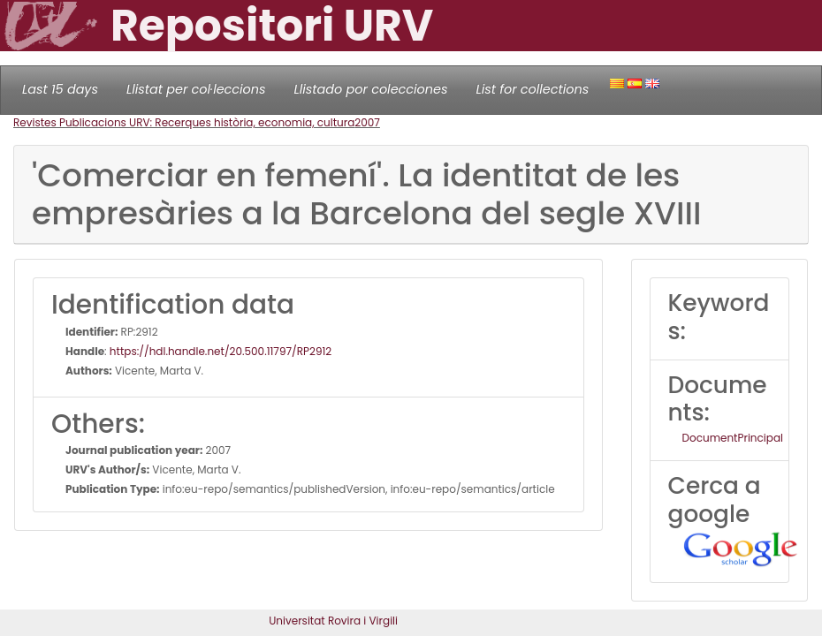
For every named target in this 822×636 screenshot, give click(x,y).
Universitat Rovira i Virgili (333, 620)
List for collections (532, 89)
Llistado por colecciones (371, 89)
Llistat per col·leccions (196, 89)
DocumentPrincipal (732, 437)
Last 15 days (60, 89)
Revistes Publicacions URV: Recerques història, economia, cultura (183, 122)
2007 (367, 122)
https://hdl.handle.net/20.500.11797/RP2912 (220, 351)
